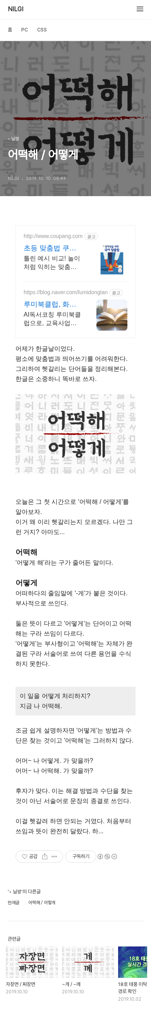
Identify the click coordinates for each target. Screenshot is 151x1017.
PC (24, 30)
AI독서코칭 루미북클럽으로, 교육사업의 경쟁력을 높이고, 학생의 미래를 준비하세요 (52, 319)
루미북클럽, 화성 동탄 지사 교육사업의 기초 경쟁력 (50, 304)
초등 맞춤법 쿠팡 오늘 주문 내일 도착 (51, 248)
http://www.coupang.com (53, 236)
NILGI (15, 9)
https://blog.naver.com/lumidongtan (66, 292)
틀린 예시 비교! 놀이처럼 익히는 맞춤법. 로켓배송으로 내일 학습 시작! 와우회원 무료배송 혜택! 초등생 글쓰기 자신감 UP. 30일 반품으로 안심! (52, 263)
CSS (42, 30)
